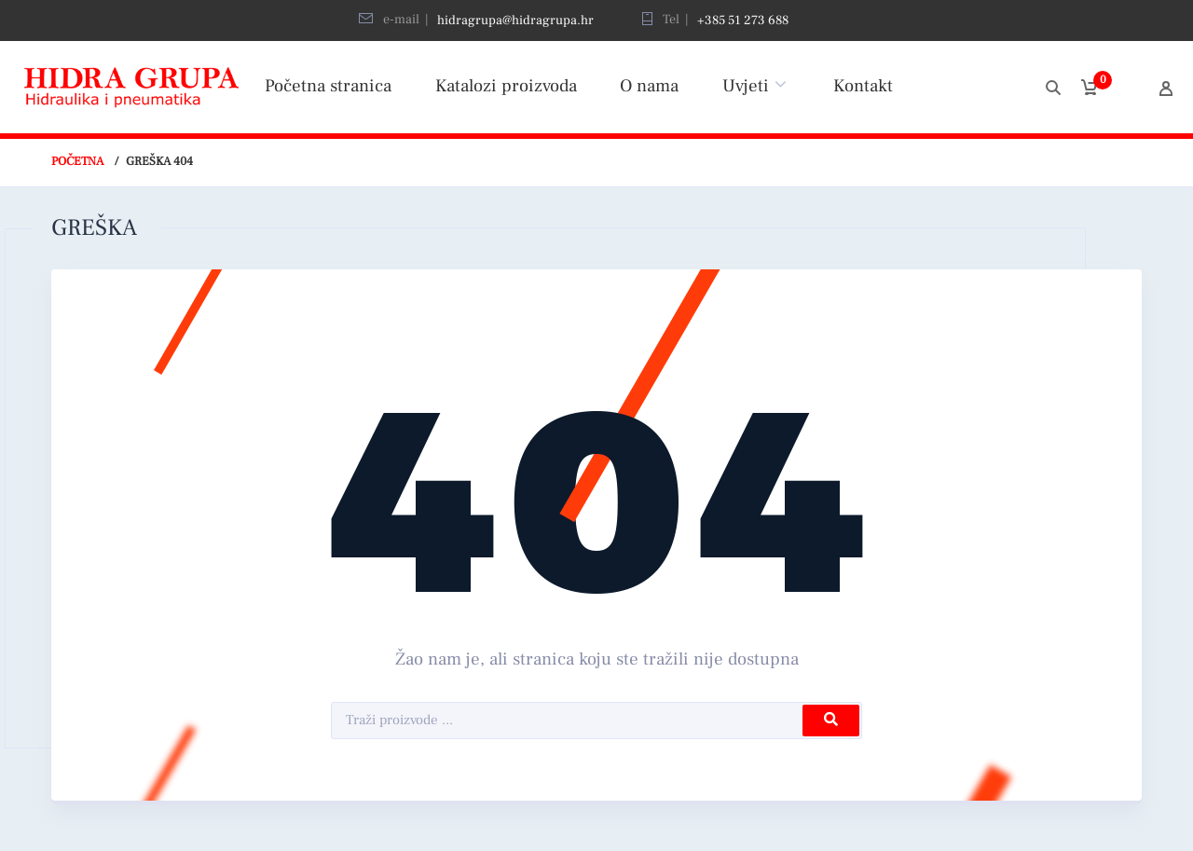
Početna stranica (328, 86)
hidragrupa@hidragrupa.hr (515, 20)
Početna (77, 161)
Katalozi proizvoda (506, 86)
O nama (649, 86)
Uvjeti (745, 86)
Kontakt (863, 86)
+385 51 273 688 (742, 20)
